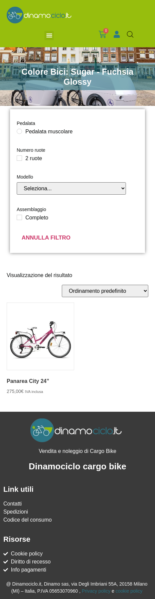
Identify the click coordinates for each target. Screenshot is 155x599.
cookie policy (129, 591)
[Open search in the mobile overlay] (130, 34)
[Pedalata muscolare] (19, 131)
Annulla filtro (46, 238)
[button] (49, 36)
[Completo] (19, 217)
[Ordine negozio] (105, 291)
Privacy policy (96, 591)
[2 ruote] (19, 158)
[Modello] (71, 188)
